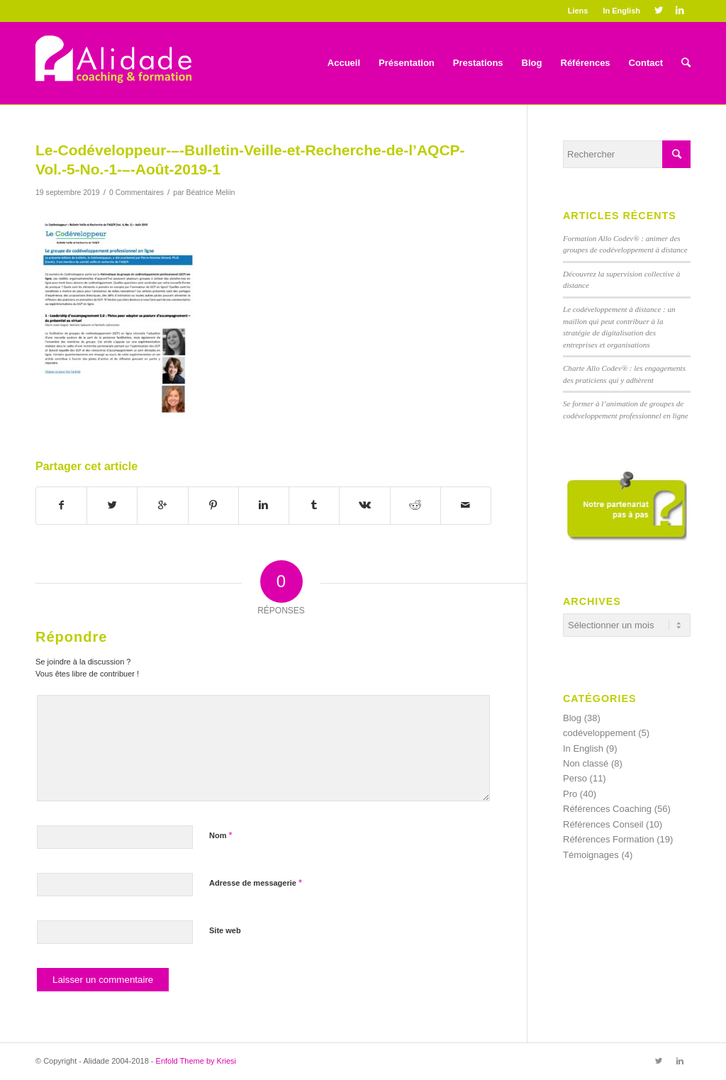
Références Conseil (603, 824)
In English (621, 10)
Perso (575, 778)
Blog (572, 718)
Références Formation (608, 839)
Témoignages (591, 855)
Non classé (585, 763)
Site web (225, 930)
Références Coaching (607, 808)
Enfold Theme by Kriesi (196, 1061)
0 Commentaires (136, 192)
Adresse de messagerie (255, 882)
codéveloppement (599, 733)
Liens (578, 10)
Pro (570, 794)
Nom (221, 835)
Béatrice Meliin (210, 192)
